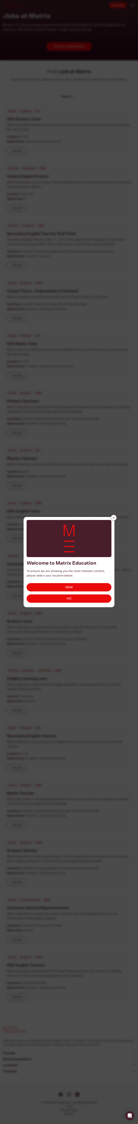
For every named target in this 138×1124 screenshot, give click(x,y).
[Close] (114, 518)
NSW (69, 587)
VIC (69, 598)
